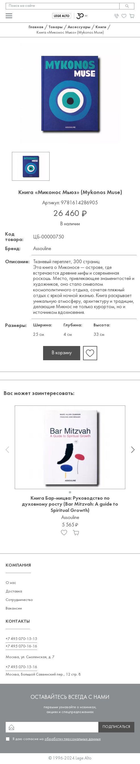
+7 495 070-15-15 (21, 639)
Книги (101, 27)
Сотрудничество (19, 600)
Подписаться (116, 727)
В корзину (62, 353)
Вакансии (14, 608)
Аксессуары (79, 27)
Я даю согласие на (56, 739)
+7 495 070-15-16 (21, 667)
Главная (36, 27)
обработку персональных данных (72, 739)
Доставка (14, 591)
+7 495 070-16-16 (21, 646)
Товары (55, 27)
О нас (11, 583)
